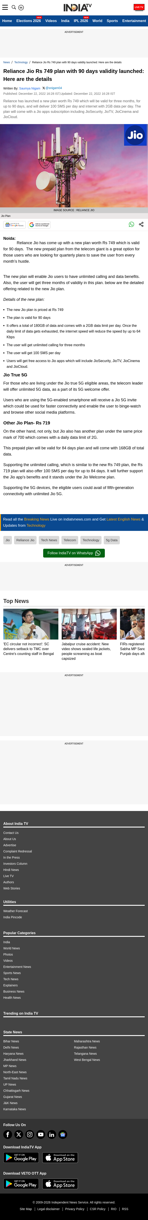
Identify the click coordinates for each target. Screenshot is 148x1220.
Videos (51, 21)
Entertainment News (17, 967)
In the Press (11, 857)
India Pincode (12, 917)
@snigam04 (54, 88)
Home (7, 21)
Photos (8, 954)
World (97, 21)
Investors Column (15, 863)
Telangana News (85, 1053)
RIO (114, 1209)
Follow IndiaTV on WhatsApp (74, 553)
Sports (112, 21)
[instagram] (29, 1134)
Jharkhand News (14, 1060)
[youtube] (40, 1134)
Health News (12, 997)
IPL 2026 (81, 21)
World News (11, 948)
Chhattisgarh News (16, 1090)
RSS (125, 1209)
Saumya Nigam (29, 88)
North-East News (15, 1072)
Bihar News (11, 1041)
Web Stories (11, 888)
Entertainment (134, 21)
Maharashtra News (87, 1041)
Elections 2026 (28, 21)
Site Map (26, 1209)
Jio (8, 540)
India (65, 21)
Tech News (49, 540)
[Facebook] (7, 1134)
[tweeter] (18, 1134)
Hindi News (11, 870)
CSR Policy (97, 1209)
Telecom (70, 540)
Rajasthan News (85, 1047)
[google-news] (62, 1134)
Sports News (12, 973)
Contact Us (10, 833)
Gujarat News (12, 1097)
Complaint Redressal (17, 851)
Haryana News (13, 1053)
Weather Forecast (15, 911)
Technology (21, 62)
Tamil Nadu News (15, 1078)
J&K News (10, 1103)
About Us (9, 839)
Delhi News (11, 1047)
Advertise (9, 845)
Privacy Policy (74, 1209)
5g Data (112, 540)
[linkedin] (51, 1134)
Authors (8, 882)
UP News (9, 1084)
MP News (10, 1066)
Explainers (10, 985)
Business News (13, 991)
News (6, 62)
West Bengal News (87, 1060)
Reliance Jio (25, 540)
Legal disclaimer (48, 1209)
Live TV (8, 876)
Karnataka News (14, 1109)
